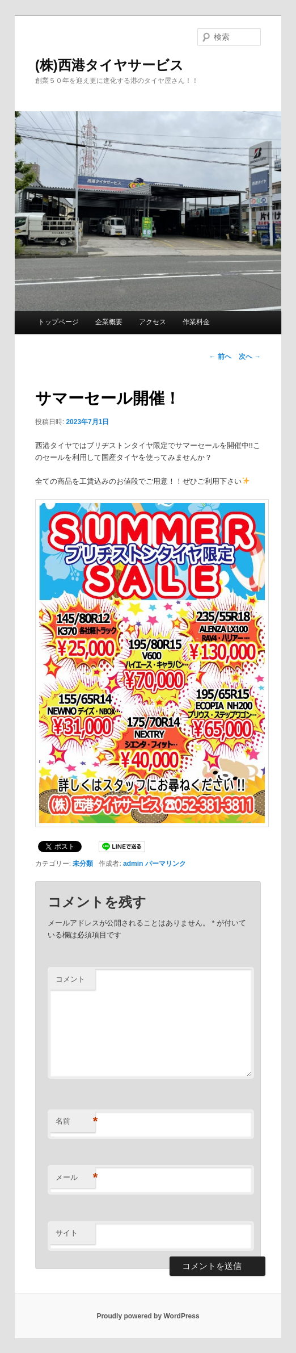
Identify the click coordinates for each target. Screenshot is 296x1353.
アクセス (152, 322)
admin (133, 864)
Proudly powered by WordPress (147, 1316)
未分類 (83, 864)
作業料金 (196, 322)
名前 (75, 1121)
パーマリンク (165, 864)
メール (75, 1178)
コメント (70, 979)
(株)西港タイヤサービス (109, 65)
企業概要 (108, 322)
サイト (67, 1233)
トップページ (58, 322)
